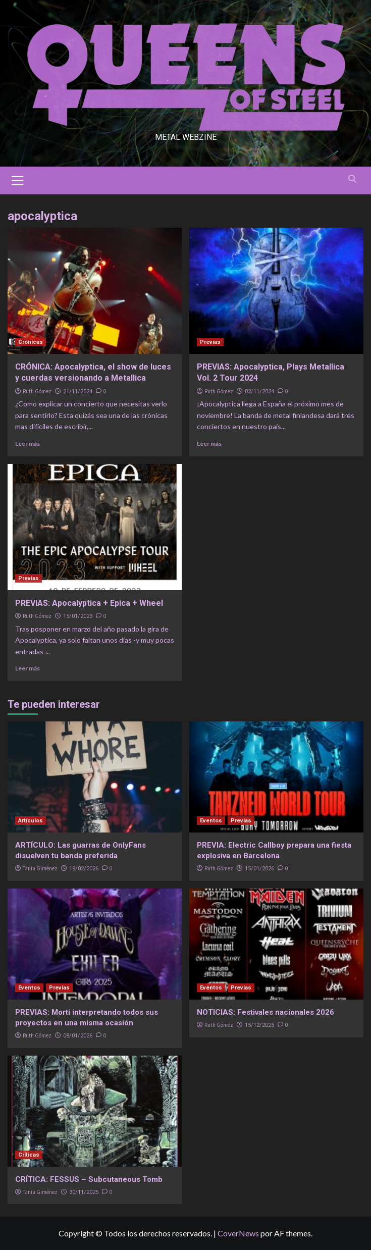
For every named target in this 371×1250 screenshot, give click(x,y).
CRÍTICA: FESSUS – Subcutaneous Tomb (89, 1179)
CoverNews (238, 1233)
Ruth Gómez (37, 391)
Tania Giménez (40, 868)
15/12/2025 (259, 1025)
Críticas (28, 1155)
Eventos (211, 820)
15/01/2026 (259, 868)
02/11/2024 (259, 391)
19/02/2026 (83, 868)
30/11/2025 (83, 1192)
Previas (210, 342)
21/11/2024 (77, 391)
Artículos (30, 820)
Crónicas (30, 342)
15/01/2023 (77, 616)
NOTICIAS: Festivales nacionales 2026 (265, 1012)
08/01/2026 (77, 1035)
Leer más (27, 443)
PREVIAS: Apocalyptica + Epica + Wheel (90, 603)
